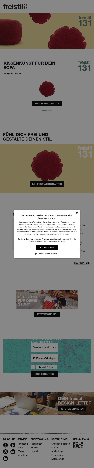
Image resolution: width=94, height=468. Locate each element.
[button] (47, 253)
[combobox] (77, 213)
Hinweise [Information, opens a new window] (61, 241)
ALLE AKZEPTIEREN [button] (47, 247)
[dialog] (47, 234)
